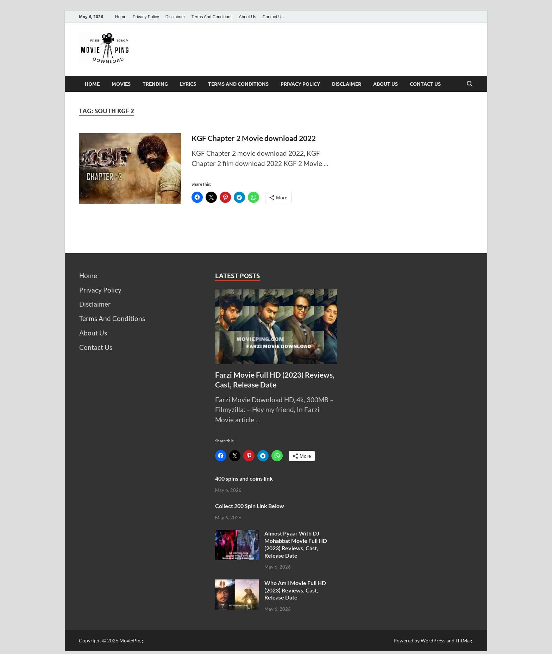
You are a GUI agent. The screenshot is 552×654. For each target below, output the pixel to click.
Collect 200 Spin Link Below (249, 505)
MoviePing (131, 640)
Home (120, 16)
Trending (155, 84)
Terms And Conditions (212, 16)
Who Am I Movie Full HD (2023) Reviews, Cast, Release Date (295, 590)
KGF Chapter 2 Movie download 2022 (254, 138)
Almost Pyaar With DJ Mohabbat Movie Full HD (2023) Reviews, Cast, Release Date (295, 544)
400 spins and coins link (244, 478)
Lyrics (188, 84)
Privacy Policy (146, 16)
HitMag (464, 640)
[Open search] (469, 84)
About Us (247, 16)
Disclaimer (175, 16)
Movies (121, 84)
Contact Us (273, 16)
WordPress (433, 640)
